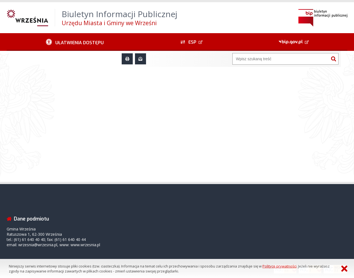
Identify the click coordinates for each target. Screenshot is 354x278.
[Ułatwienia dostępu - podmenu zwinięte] (75, 42)
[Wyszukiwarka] (281, 58)
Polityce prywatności (279, 266)
